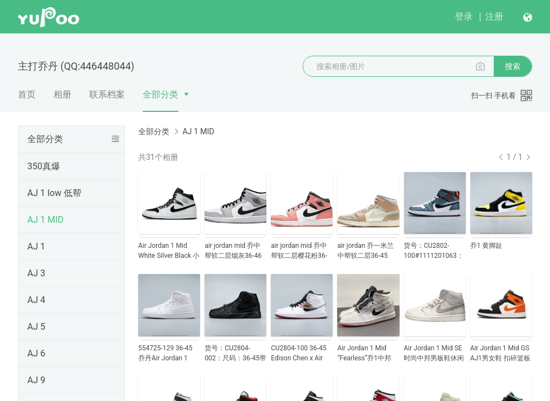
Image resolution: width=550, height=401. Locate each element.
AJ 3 (36, 273)
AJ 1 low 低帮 (54, 193)
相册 (62, 94)
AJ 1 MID (45, 219)
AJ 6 (36, 353)
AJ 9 (36, 380)
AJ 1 (36, 246)
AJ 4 (36, 300)
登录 (464, 16)
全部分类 (160, 94)
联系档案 (107, 94)
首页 (27, 94)
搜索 (512, 66)
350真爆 (43, 166)
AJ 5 (36, 326)
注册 (494, 16)
